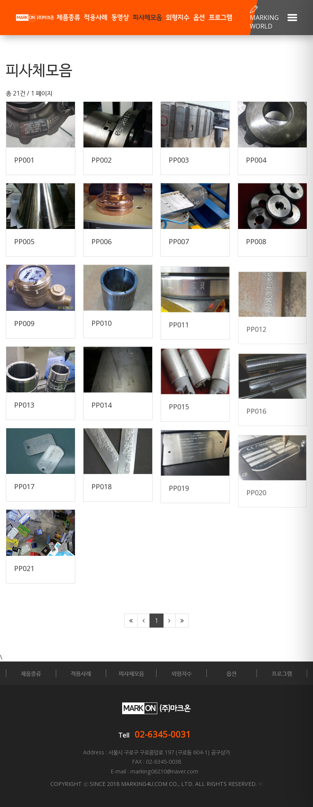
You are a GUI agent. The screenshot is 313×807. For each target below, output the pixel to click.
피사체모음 (147, 17)
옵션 (199, 17)
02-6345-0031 (163, 734)
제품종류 (68, 17)
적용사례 (95, 17)
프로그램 (220, 17)
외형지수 (177, 17)
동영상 (120, 17)
